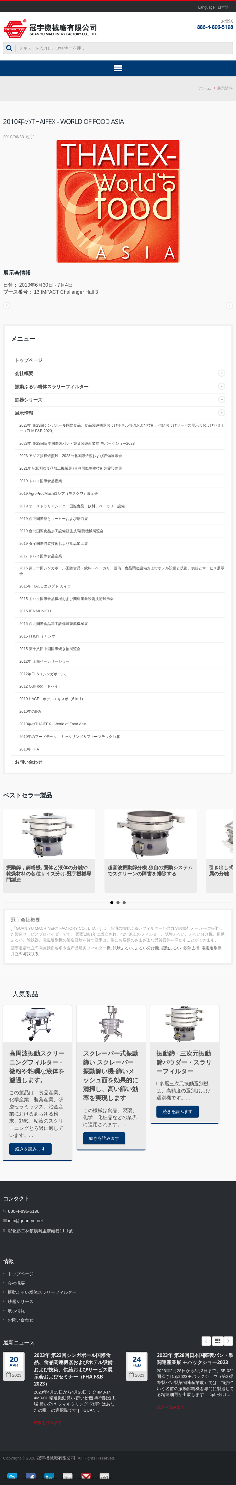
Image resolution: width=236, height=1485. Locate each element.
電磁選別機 (212, 948)
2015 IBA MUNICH (35, 611)
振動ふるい (171, 948)
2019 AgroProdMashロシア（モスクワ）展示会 (58, 493)
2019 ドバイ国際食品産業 (40, 481)
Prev (206, 1341)
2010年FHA (29, 749)
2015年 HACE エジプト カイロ (45, 586)
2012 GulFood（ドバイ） (40, 686)
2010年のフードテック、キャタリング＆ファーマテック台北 (69, 737)
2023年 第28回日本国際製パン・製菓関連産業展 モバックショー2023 (77, 443)
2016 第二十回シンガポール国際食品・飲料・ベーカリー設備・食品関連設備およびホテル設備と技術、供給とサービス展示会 (121, 571)
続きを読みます (30, 1149)
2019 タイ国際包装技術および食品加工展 (53, 543)
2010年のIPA (30, 711)
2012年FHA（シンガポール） (44, 674)
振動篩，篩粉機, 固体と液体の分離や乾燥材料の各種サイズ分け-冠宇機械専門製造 (48, 873)
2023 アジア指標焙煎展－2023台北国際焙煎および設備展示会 (70, 456)
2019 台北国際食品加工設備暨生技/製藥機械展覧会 (61, 531)
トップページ (28, 360)
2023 (13, 1375)
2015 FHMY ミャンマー (39, 636)
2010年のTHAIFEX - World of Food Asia (52, 724)
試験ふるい (123, 948)
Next (228, 1341)
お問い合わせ (28, 762)
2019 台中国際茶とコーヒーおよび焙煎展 (53, 519)
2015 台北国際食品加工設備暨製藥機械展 (53, 624)
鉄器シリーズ (28, 399)
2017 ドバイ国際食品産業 (40, 556)
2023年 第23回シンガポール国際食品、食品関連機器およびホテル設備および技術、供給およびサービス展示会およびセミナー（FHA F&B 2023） (122, 428)
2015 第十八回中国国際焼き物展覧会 (50, 649)
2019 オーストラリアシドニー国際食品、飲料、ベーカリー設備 (72, 506)
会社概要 (24, 373)
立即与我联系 (27, 954)
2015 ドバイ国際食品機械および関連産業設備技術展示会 (66, 599)
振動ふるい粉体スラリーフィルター (51, 386)
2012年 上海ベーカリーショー (44, 661)
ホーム (205, 88)
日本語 (223, 7)
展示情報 (225, 88)
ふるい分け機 (147, 948)
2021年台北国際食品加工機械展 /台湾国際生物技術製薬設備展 (70, 468)
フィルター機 (99, 948)
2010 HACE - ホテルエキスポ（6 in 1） (52, 699)
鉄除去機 (191, 948)
